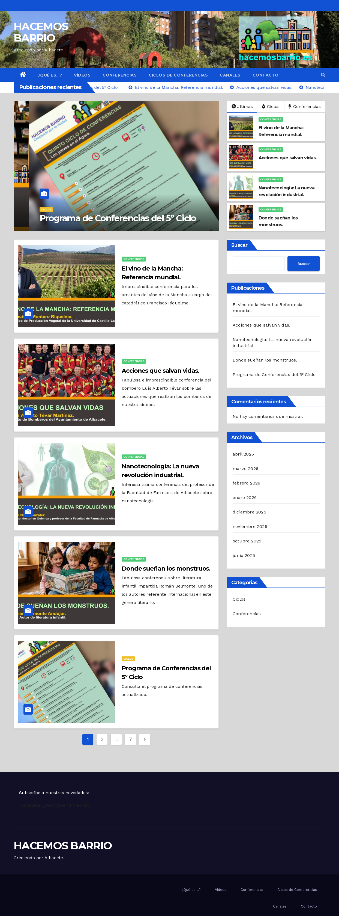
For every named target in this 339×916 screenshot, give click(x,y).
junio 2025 (244, 555)
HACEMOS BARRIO (41, 32)
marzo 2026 (245, 468)
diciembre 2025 (249, 512)
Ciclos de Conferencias (178, 75)
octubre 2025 (247, 541)
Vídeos (82, 75)
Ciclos (31, 209)
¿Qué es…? (50, 75)
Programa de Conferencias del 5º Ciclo (102, 218)
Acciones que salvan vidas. (160, 370)
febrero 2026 (246, 483)
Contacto (266, 75)
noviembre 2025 (250, 526)
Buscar (239, 245)
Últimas (242, 106)
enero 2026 (245, 497)
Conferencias (120, 75)
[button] (323, 75)
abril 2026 (243, 454)
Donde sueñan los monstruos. (166, 568)
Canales (230, 75)
